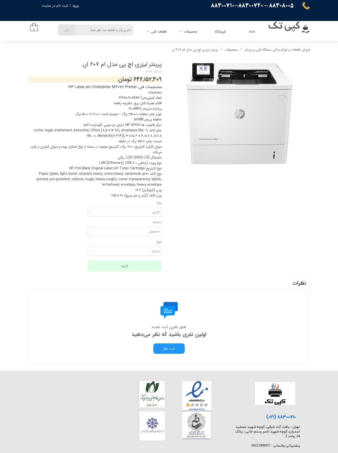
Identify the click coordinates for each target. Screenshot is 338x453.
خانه (252, 31)
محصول (154, 231)
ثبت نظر (169, 348)
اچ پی (155, 212)
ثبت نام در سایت (55, 6)
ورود (75, 6)
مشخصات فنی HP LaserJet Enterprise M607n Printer (115, 87)
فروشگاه (220, 31)
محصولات (190, 31)
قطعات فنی (159, 31)
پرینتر (155, 251)
